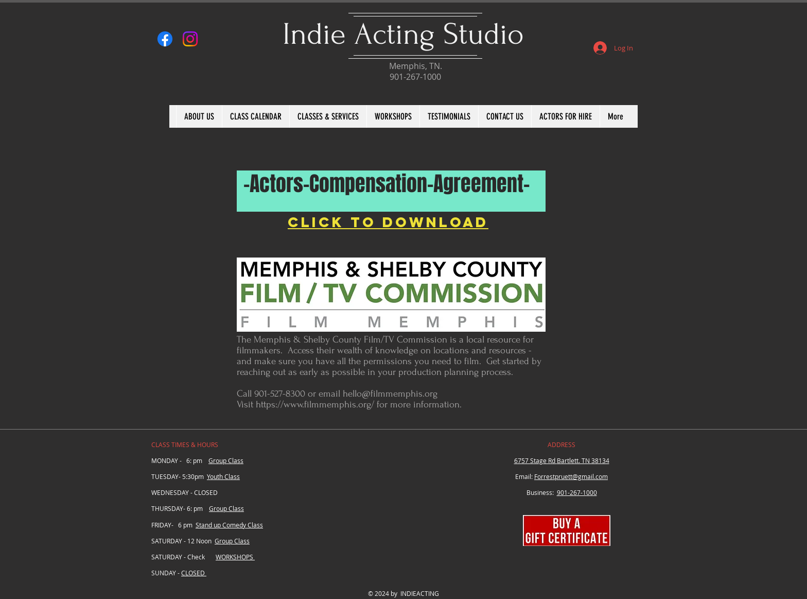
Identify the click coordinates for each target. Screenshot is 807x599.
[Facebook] (165, 39)
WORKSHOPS (235, 557)
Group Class (225, 460)
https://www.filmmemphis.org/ (315, 404)
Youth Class (223, 476)
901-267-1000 (577, 492)
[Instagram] (190, 39)
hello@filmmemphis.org (390, 393)
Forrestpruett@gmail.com (571, 476)
